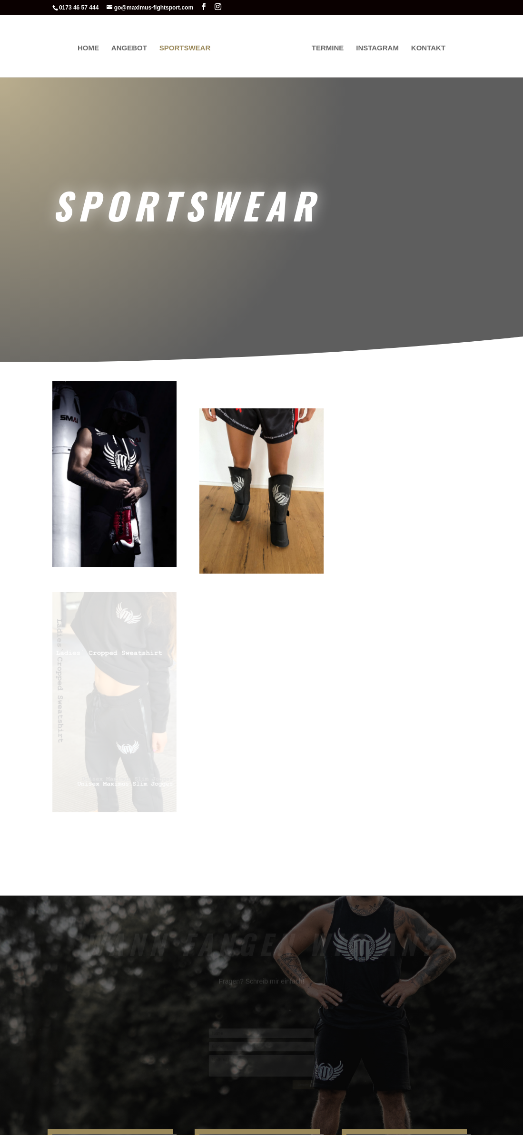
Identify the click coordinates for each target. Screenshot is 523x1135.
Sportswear (187, 46)
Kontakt (426, 46)
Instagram (375, 46)
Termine (326, 46)
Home (90, 46)
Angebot (131, 46)
